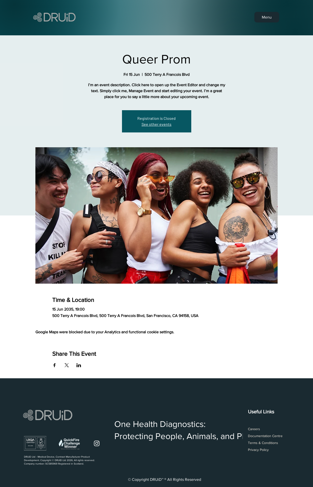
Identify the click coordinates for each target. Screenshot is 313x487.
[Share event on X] (66, 365)
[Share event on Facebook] (54, 365)
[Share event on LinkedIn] (78, 365)
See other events (156, 124)
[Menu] (266, 17)
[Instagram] (96, 443)
